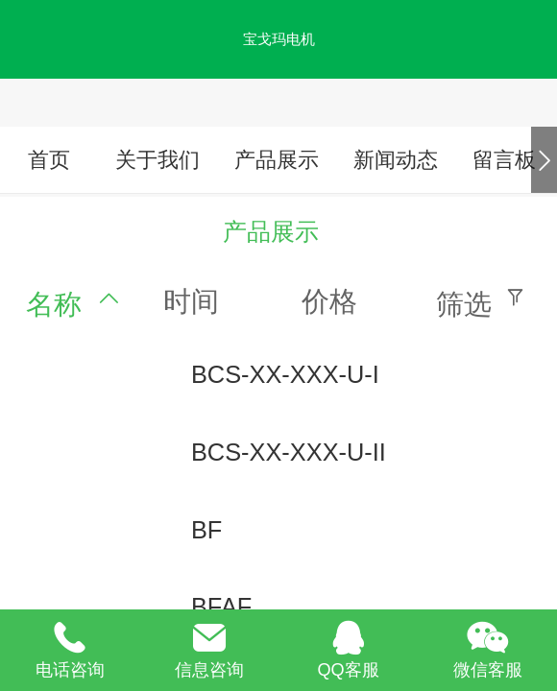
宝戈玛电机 (279, 39)
